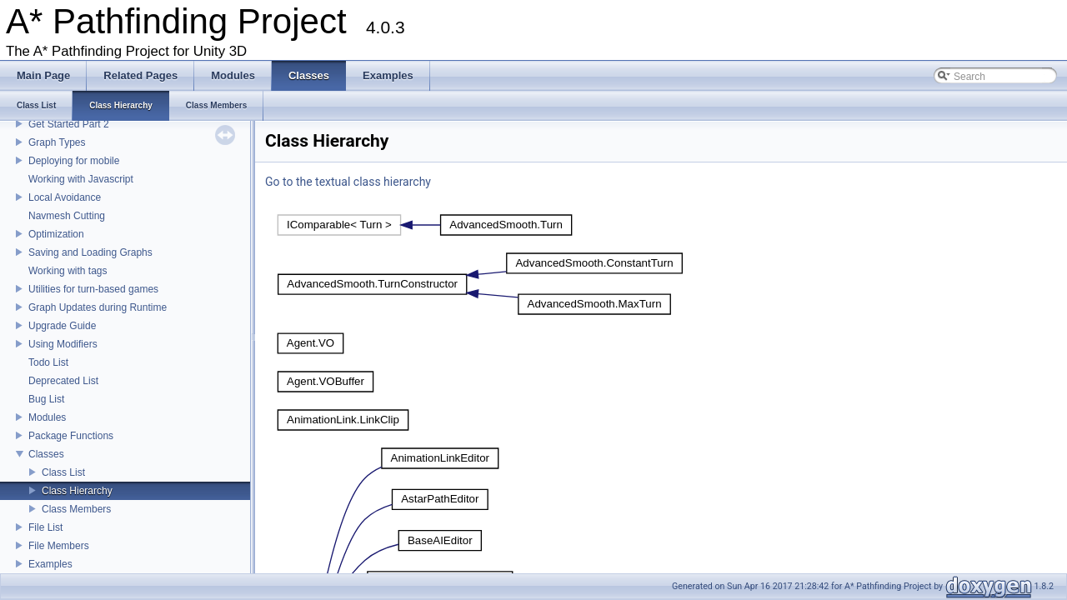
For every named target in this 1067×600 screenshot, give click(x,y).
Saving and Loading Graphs (90, 252)
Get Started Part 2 (68, 124)
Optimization (56, 234)
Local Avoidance (64, 197)
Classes (46, 454)
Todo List (48, 362)
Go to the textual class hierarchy (348, 181)
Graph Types (56, 142)
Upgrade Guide (62, 326)
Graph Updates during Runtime (97, 307)
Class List (63, 472)
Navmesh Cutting (66, 216)
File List (45, 527)
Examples (50, 564)
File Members (58, 546)
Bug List (46, 399)
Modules (47, 417)
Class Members (76, 509)
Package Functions (70, 436)
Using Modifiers (63, 344)
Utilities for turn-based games (93, 289)
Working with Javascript (80, 179)
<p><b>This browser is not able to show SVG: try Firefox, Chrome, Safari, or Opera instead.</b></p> (424, 225)
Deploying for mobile (73, 161)
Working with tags (67, 271)
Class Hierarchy (77, 491)
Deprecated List (63, 381)
